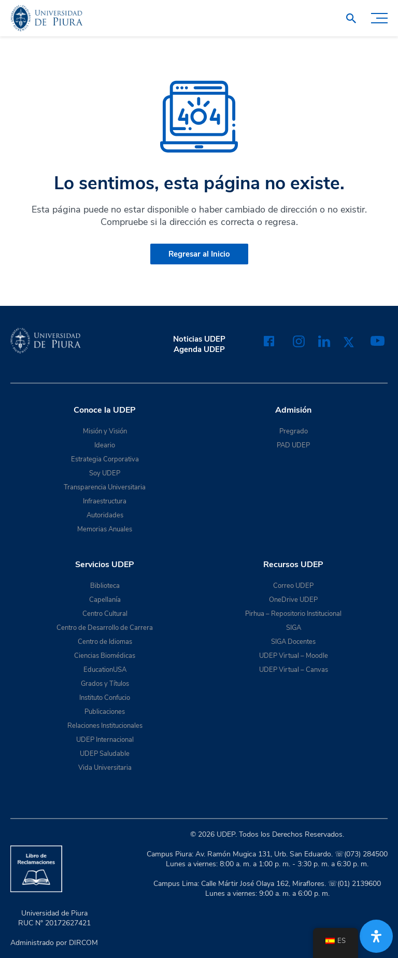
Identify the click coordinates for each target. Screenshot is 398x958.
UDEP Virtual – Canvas (293, 669)
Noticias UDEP (199, 339)
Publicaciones (104, 711)
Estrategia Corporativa (105, 459)
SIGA (293, 627)
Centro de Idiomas (105, 641)
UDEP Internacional (105, 739)
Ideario (104, 445)
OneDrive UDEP (293, 599)
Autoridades (105, 515)
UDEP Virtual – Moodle (293, 655)
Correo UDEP (293, 585)
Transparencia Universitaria (105, 487)
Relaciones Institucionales (105, 725)
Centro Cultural (104, 613)
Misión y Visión (105, 431)
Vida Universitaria (105, 767)
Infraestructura (104, 501)
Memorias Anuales (104, 529)
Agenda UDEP (199, 349)
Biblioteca (105, 585)
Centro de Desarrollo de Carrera (104, 627)
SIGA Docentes (293, 641)
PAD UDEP (293, 445)
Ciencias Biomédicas (104, 655)
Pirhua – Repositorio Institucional (293, 613)
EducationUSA (104, 669)
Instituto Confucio (104, 697)
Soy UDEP (104, 473)
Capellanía (105, 599)
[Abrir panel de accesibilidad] (376, 936)
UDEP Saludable (105, 753)
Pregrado (293, 431)
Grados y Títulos (105, 683)
